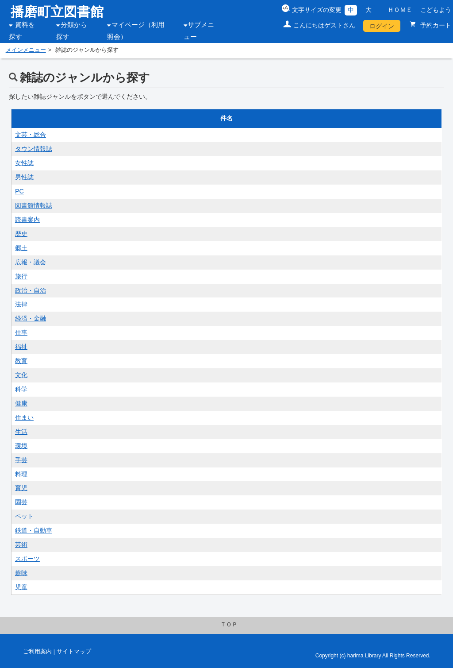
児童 (21, 587)
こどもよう (435, 9)
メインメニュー (26, 50)
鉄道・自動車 (33, 530)
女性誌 (24, 162)
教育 (21, 360)
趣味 (21, 572)
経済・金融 (30, 318)
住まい (24, 417)
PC (19, 191)
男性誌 (24, 177)
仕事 (21, 332)
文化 (21, 374)
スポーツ (27, 558)
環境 (21, 445)
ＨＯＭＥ (400, 9)
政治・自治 (30, 290)
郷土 (21, 247)
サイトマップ (74, 652)
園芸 (21, 502)
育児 (21, 487)
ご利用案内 (37, 652)
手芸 (21, 459)
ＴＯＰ (229, 625)
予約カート (434, 25)
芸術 (21, 544)
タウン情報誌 (33, 148)
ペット (24, 516)
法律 (21, 304)
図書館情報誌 (33, 205)
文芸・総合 (30, 134)
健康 (21, 403)
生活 (21, 431)
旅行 (21, 276)
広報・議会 (30, 262)
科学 (21, 389)
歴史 (21, 233)
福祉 (21, 346)
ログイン (381, 26)
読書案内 (27, 219)
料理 (21, 474)
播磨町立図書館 (57, 11)
